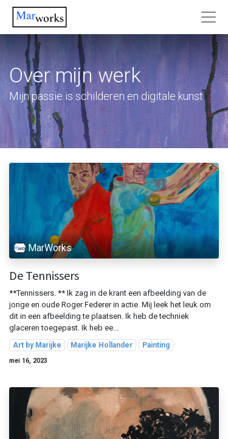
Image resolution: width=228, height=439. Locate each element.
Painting (156, 345)
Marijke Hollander (102, 345)
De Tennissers (44, 275)
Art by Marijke (37, 345)
